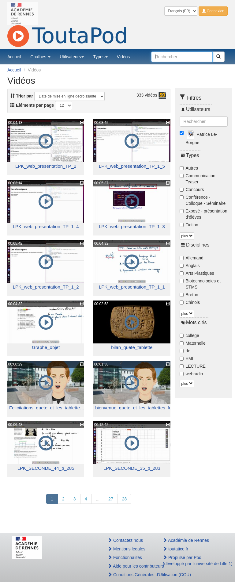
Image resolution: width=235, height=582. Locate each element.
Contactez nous (125, 540)
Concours (192, 189)
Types (100, 56)
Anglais (190, 265)
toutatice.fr (175, 548)
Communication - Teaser (199, 178)
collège (189, 335)
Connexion (213, 11)
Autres (189, 168)
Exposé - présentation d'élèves (203, 214)
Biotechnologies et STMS (200, 283)
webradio (191, 373)
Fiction (189, 224)
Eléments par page (32, 105)
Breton (189, 294)
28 (124, 498)
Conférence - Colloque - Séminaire (203, 200)
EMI (186, 358)
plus (186, 236)
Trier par (21, 96)
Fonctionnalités (125, 557)
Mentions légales (126, 548)
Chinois (190, 302)
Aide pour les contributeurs (129, 566)
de (185, 350)
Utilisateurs (72, 56)
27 (110, 498)
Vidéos (123, 56)
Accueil (14, 56)
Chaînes (40, 56)
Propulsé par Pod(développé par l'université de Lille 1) (193, 560)
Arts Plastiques (197, 273)
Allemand (191, 257)
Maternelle (193, 343)
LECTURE (193, 366)
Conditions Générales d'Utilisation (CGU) (129, 574)
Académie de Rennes (186, 540)
